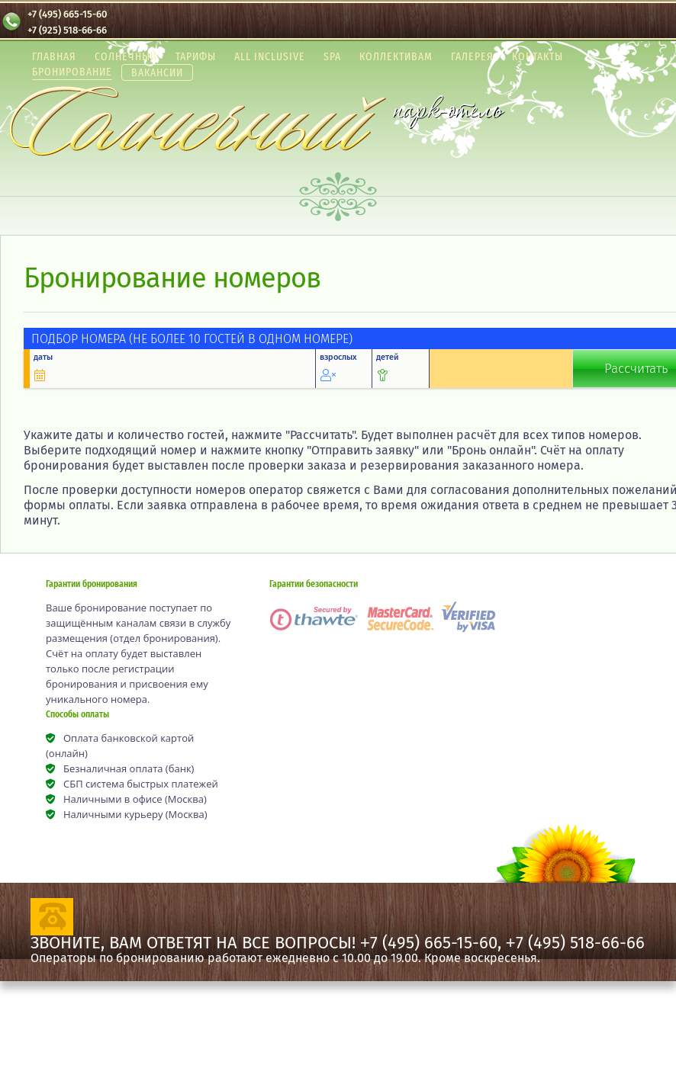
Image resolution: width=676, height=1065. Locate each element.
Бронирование (72, 72)
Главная (54, 56)
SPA (332, 56)
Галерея (472, 56)
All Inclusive (269, 56)
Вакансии (157, 72)
